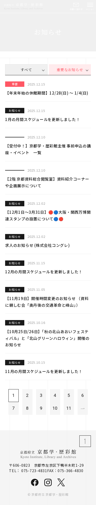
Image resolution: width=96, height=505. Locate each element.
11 (68, 408)
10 (54, 408)
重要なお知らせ (70, 69)
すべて (26, 69)
